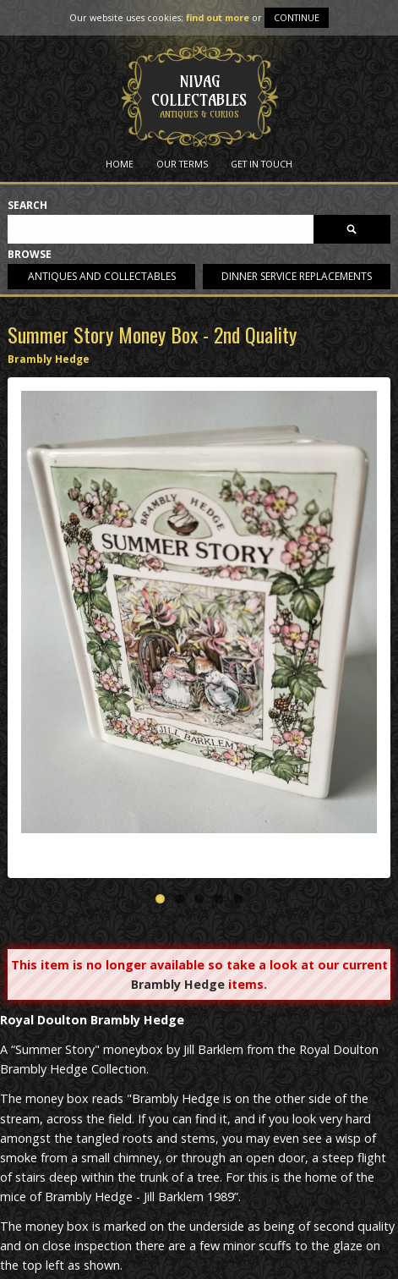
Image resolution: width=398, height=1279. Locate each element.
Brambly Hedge (49, 359)
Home (120, 163)
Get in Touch (261, 163)
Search (27, 206)
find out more (217, 17)
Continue (296, 17)
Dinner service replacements (296, 276)
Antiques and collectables (102, 276)
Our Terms (182, 163)
